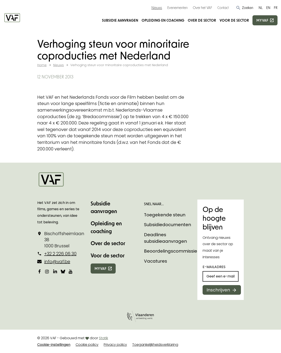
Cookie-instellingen (53, 344)
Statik (103, 338)
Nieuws (156, 7)
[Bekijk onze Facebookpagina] (39, 271)
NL (261, 7)
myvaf (262, 20)
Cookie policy (87, 344)
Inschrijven (218, 290)
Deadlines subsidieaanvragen (165, 238)
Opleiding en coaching (163, 20)
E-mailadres (214, 266)
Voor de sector (234, 20)
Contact (223, 7)
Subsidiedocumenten (167, 225)
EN (268, 7)
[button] (244, 7)
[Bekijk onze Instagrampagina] (47, 271)
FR (276, 7)
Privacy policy (115, 344)
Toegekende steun (164, 215)
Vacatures (155, 261)
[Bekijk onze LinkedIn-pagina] (55, 271)
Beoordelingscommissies (172, 251)
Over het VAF (202, 7)
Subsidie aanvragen (120, 20)
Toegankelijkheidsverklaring (155, 344)
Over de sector (202, 20)
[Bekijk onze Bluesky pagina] (63, 271)
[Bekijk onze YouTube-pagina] (71, 271)
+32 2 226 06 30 (60, 254)
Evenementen (177, 7)
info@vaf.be (57, 261)
